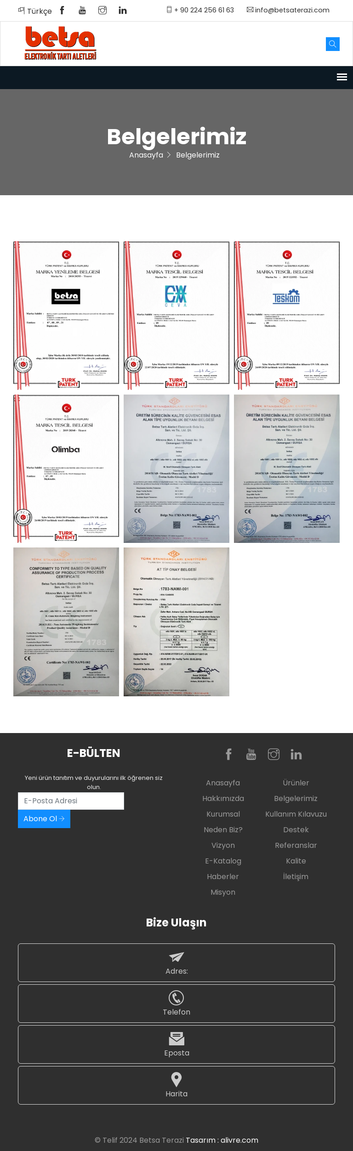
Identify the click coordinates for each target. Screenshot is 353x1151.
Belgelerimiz (296, 798)
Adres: (176, 962)
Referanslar (296, 845)
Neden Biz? (223, 829)
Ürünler (296, 783)
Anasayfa (146, 155)
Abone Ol (44, 818)
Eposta (176, 1044)
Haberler (223, 876)
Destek (296, 829)
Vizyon (223, 845)
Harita (176, 1085)
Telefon (176, 1003)
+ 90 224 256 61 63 (200, 10)
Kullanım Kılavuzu (296, 814)
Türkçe (35, 11)
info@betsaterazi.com (288, 10)
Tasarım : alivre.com (222, 1140)
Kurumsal (223, 814)
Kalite (296, 861)
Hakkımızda (223, 798)
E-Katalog (223, 861)
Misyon (223, 892)
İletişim (295, 876)
